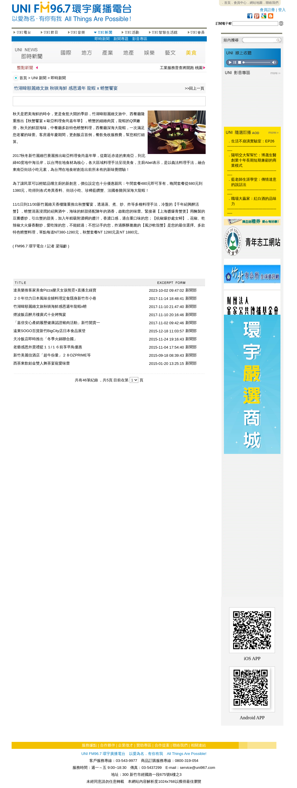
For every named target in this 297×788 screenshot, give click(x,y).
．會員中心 (239, 2)
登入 (282, 10)
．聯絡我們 (270, 2)
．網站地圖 (254, 2)
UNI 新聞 (38, 78)
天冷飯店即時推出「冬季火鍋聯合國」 (45, 339)
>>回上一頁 (194, 88)
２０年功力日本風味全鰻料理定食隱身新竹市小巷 (54, 298)
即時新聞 (102, 39)
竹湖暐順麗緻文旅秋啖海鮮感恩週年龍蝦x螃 (50, 306)
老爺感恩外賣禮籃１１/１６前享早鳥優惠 (47, 347)
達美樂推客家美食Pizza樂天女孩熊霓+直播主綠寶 (54, 290)
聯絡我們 (180, 745)
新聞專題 (120, 39)
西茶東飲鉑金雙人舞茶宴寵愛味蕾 (41, 363)
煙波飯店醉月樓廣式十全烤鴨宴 (39, 314)
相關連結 (198, 745)
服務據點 (89, 745)
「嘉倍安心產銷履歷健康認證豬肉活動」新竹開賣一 (56, 322)
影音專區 (139, 39)
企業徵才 (125, 745)
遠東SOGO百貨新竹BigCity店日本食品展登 (49, 331)
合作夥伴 (107, 745)
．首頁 (226, 2)
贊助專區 (143, 745)
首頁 (23, 78)
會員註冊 (267, 10)
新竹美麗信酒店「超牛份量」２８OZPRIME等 (52, 355)
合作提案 (162, 745)
